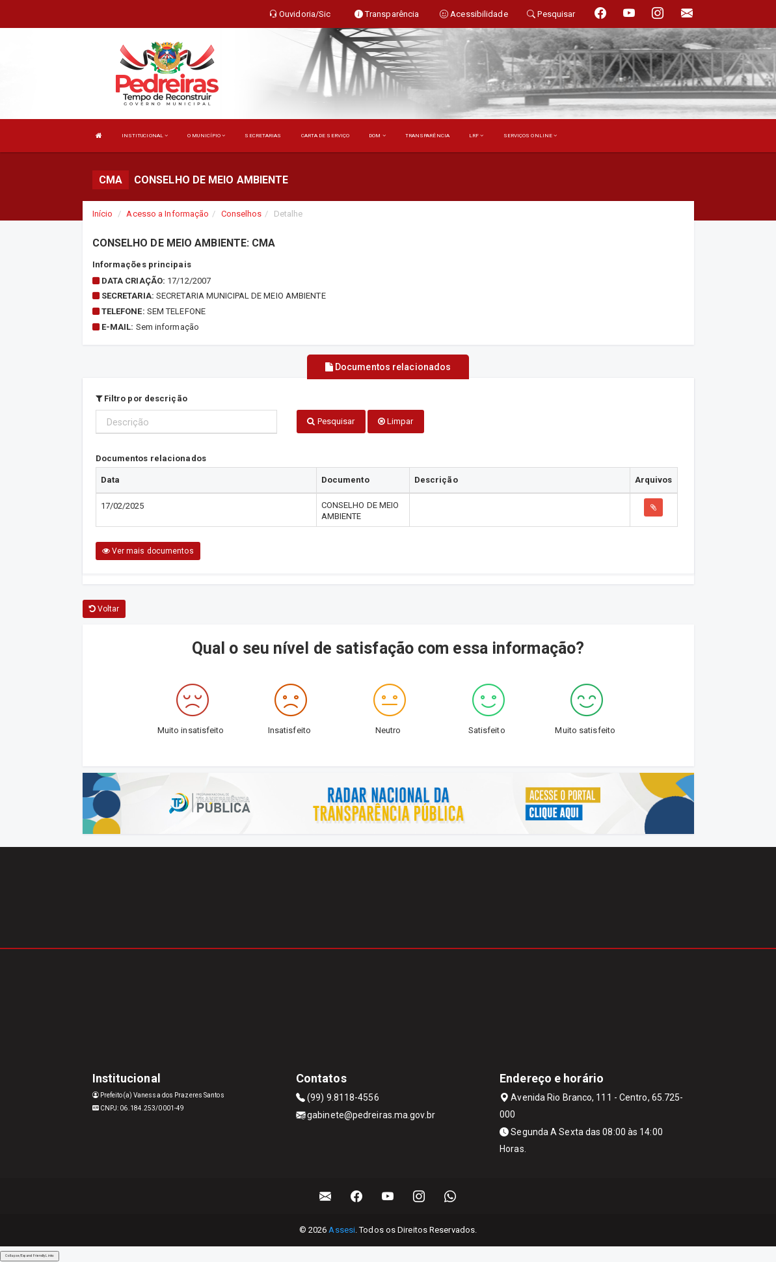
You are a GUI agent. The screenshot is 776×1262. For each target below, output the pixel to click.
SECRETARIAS (263, 136)
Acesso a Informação (167, 214)
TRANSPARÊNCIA (427, 136)
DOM (377, 136)
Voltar (104, 608)
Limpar (396, 420)
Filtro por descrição (141, 398)
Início (102, 214)
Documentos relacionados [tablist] (388, 367)
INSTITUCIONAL (145, 136)
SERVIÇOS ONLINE (530, 136)
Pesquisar (331, 420)
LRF (476, 136)
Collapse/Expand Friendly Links (29, 1255)
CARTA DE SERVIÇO (325, 136)
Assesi (341, 1230)
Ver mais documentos (148, 551)
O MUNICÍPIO (206, 136)
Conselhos (241, 214)
